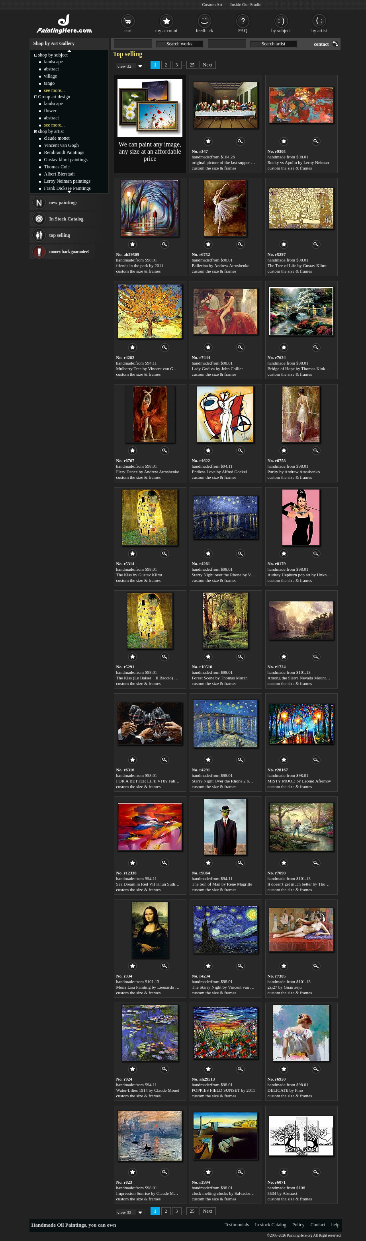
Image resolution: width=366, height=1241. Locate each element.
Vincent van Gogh (61, 145)
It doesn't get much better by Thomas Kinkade (308, 884)
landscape (53, 61)
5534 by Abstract (282, 1193)
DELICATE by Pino (285, 1090)
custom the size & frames (214, 168)
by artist (319, 30)
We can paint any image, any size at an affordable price (150, 151)
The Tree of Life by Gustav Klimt (297, 265)
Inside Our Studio (245, 4)
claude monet (57, 138)
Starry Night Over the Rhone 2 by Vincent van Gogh (238, 781)
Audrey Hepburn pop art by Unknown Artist (306, 574)
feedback (204, 30)
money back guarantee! (69, 251)
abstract (51, 69)
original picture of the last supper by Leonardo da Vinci (240, 162)
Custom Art (212, 4)
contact (321, 44)
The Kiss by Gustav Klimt (139, 574)
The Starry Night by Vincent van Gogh (226, 987)
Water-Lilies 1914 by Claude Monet (147, 1090)
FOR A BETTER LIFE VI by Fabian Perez (154, 781)
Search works (179, 44)
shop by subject (53, 55)
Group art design (54, 97)
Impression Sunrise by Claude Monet (149, 1193)
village (50, 76)
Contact (318, 1224)
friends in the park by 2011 (139, 265)
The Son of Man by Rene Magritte (222, 884)
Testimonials (237, 1224)
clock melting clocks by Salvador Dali (225, 1193)
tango (49, 83)
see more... (54, 90)
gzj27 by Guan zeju (285, 987)
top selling (59, 235)
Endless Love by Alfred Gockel (219, 471)
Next (207, 65)
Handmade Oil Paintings (58, 1225)
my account (166, 30)
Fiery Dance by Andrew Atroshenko (148, 471)
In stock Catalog (270, 1224)
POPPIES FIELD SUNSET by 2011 (223, 1090)
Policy (298, 1224)
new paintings (63, 202)
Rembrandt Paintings (64, 152)
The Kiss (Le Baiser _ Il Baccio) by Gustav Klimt (160, 677)
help (335, 1224)
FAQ (242, 30)
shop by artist (51, 131)
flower (50, 110)
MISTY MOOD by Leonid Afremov (299, 781)
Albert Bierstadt (59, 174)
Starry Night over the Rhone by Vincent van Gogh (236, 574)
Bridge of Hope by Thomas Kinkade (299, 368)
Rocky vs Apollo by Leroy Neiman (298, 162)
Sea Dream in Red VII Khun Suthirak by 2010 (157, 884)
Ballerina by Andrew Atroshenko (221, 265)
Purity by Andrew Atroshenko (294, 471)
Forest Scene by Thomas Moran (220, 677)
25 (192, 65)
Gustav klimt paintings (66, 159)
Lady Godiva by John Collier (217, 368)
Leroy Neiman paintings (67, 181)
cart (128, 30)
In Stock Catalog (66, 219)
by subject (281, 30)
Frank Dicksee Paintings (67, 188)
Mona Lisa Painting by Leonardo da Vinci (153, 987)
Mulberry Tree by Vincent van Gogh (148, 368)
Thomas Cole (57, 167)
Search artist (274, 44)
